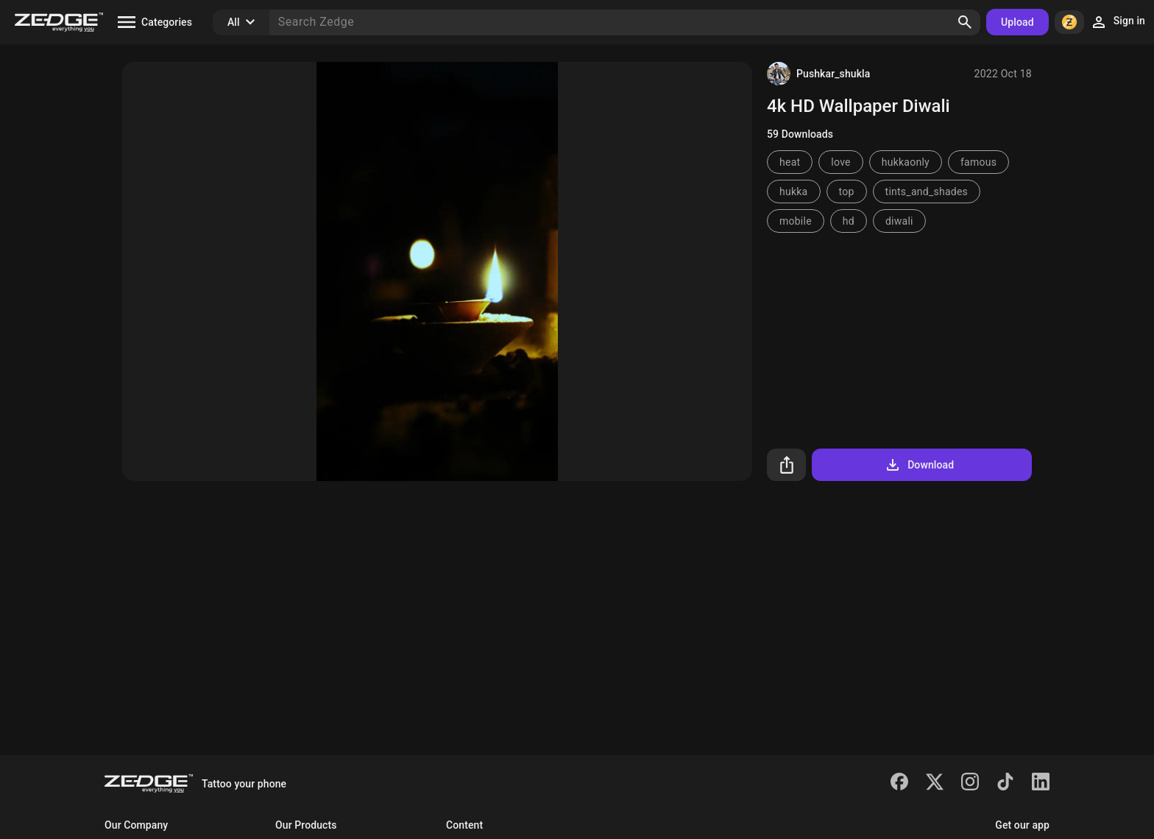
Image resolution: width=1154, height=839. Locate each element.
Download (919, 465)
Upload (1017, 22)
